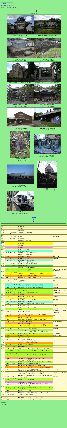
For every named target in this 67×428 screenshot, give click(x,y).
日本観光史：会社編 (7, 5)
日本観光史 (4, 3)
